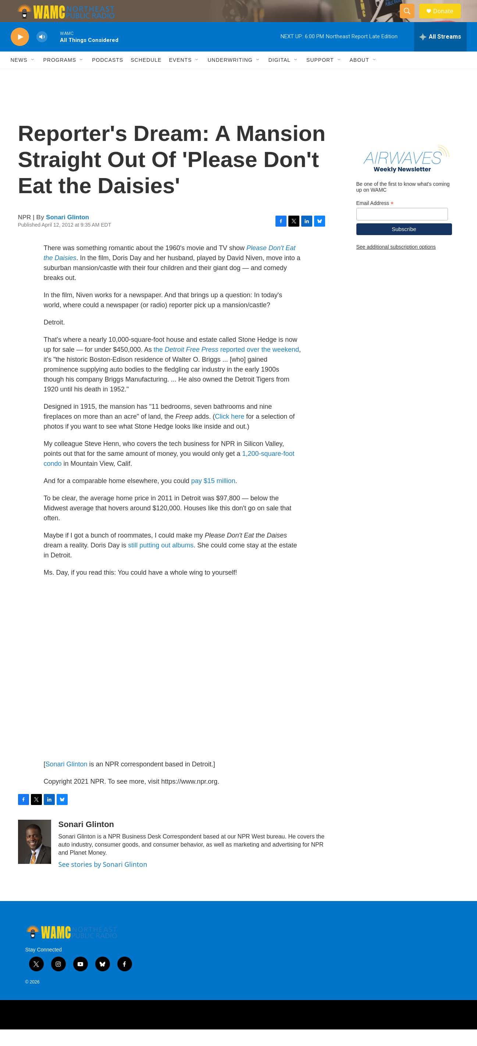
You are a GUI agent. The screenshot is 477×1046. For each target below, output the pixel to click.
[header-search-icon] (410, 19)
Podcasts (107, 76)
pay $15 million (213, 497)
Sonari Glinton (67, 233)
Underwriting (229, 76)
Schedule (146, 76)
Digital (279, 76)
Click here (229, 433)
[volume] (42, 53)
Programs (59, 76)
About (359, 76)
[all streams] (440, 53)
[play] (20, 53)
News (19, 76)
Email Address (375, 219)
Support (320, 76)
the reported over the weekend (226, 366)
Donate (448, 19)
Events (180, 76)
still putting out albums (160, 561)
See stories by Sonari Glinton (102, 880)
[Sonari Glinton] (34, 858)
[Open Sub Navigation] (33, 76)
